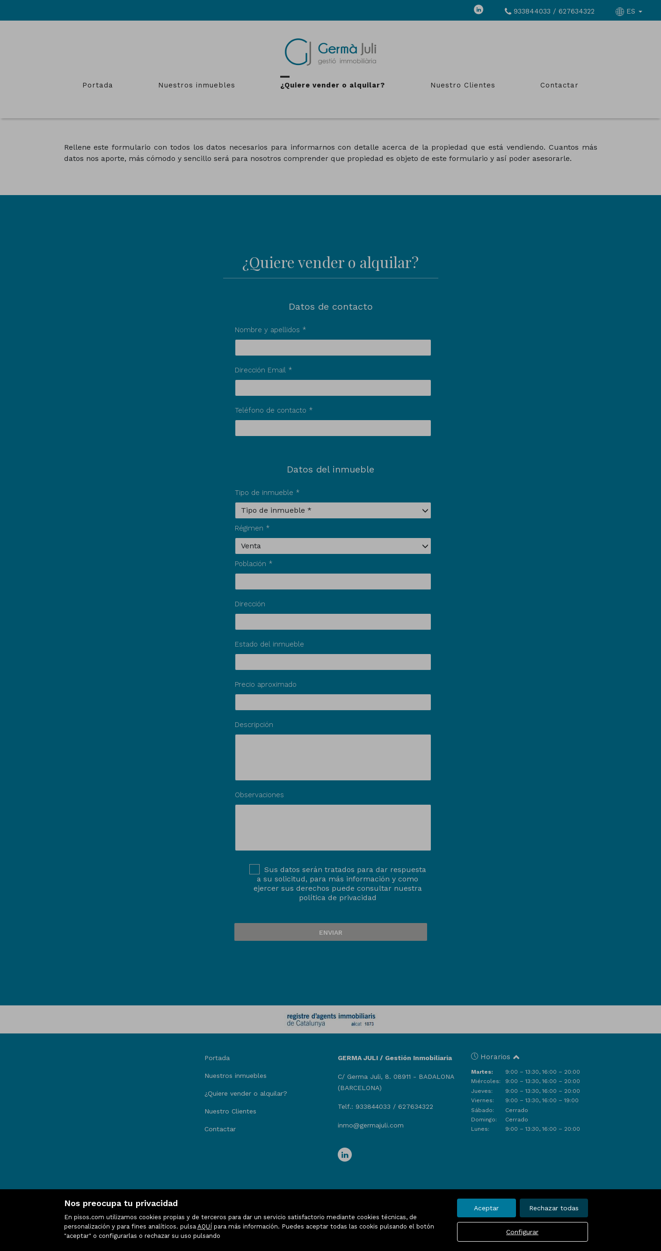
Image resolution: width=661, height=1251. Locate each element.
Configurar (522, 1232)
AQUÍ (204, 1226)
